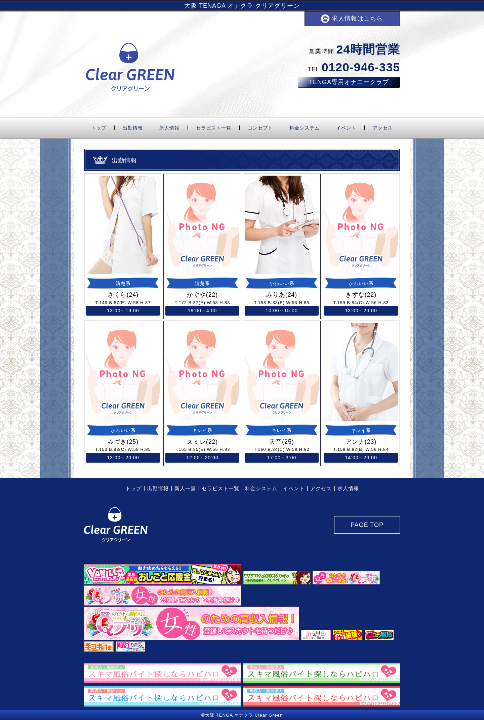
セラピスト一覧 (213, 128)
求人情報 (348, 488)
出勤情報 (133, 128)
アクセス (383, 128)
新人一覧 (185, 488)
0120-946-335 (361, 67)
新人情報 (169, 128)
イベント (346, 128)
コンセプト (260, 128)
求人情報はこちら (357, 18)
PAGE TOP (367, 524)
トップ (98, 128)
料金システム (304, 128)
